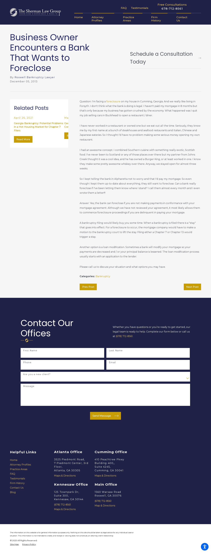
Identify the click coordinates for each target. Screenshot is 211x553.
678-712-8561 (172, 8)
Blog (13, 492)
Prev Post (88, 286)
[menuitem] (80, 17)
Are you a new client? (37, 374)
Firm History (17, 483)
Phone (27, 362)
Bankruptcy (103, 276)
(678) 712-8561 (124, 336)
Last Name (116, 350)
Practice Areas (18, 469)
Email (112, 362)
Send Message (105, 416)
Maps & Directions (65, 475)
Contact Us (16, 487)
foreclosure (113, 101)
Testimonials (139, 7)
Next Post (192, 286)
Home (13, 460)
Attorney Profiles (20, 464)
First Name (30, 350)
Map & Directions (105, 505)
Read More (23, 139)
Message (28, 386)
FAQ (124, 7)
